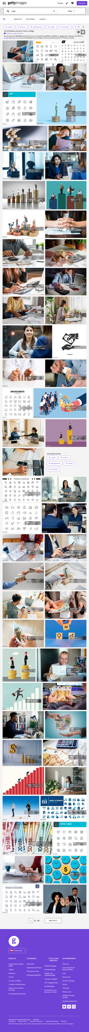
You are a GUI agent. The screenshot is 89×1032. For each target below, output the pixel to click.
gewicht (21, 27)
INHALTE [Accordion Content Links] (12, 958)
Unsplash (65, 988)
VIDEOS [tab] (42, 19)
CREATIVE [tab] (18, 19)
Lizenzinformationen (36, 1021)
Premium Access (33, 971)
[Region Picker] (17, 950)
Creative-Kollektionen (17, 984)
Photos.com (66, 992)
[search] (9, 11)
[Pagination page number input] (31, 920)
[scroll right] (83, 27)
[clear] (55, 11)
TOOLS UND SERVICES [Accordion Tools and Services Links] (53, 959)
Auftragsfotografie (34, 975)
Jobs (64, 973)
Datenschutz (22, 1021)
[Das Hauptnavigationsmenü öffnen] (4, 3)
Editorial (12, 973)
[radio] (78, 32)
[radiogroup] (80, 32)
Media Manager (50, 966)
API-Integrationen (51, 983)
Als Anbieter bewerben (17, 994)
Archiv (11, 977)
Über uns (65, 964)
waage (9, 27)
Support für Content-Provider (16, 989)
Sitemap (64, 1021)
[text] (32, 11)
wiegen (51, 27)
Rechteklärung (49, 969)
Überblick (30, 964)
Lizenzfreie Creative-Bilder (16, 965)
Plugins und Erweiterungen (49, 974)
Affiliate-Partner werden (68, 996)
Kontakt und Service (69, 1001)
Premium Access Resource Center (50, 991)
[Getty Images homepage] (17, 3)
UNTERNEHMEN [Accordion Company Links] (69, 958)
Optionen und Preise (34, 968)
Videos (11, 969)
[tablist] (29, 19)
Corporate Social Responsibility (68, 968)
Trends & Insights (50, 979)
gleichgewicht (36, 27)
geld (77, 27)
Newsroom (66, 977)
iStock (64, 984)
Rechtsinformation (52, 1021)
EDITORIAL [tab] (30, 19)
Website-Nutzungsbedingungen (20, 1019)
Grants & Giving (68, 981)
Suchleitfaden (49, 986)
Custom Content (15, 981)
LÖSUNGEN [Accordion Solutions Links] (31, 958)
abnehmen (65, 27)
